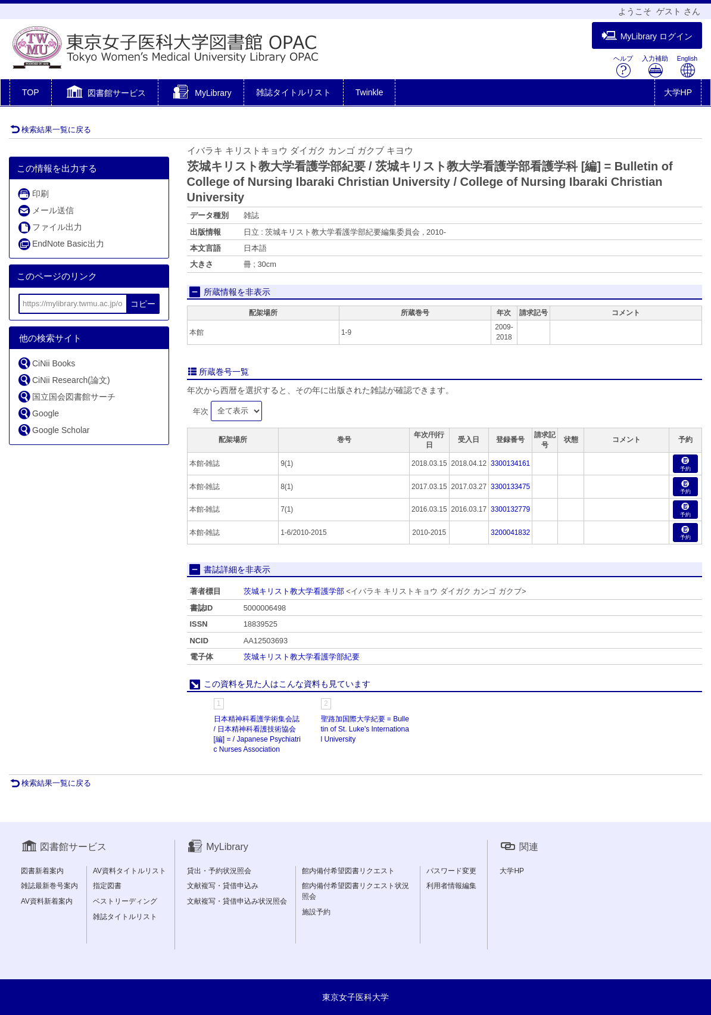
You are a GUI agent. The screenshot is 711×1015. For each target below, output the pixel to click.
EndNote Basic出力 (60, 244)
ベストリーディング (125, 901)
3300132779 (510, 509)
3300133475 (510, 486)
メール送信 (45, 210)
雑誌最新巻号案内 (49, 886)
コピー (142, 304)
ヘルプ (623, 66)
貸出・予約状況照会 (219, 871)
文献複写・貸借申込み (222, 886)
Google (38, 413)
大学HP (678, 92)
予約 (685, 464)
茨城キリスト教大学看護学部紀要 (302, 656)
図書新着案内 (42, 871)
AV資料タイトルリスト (129, 871)
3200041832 (510, 532)
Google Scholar (53, 430)
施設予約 (316, 912)
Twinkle (369, 92)
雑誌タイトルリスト (293, 92)
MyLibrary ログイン (647, 36)
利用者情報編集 (451, 886)
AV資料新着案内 (47, 901)
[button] (105, 93)
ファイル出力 (49, 227)
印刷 (33, 194)
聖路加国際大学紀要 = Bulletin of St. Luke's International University (365, 729)
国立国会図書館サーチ (66, 396)
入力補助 (655, 66)
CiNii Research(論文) (63, 379)
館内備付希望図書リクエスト (348, 871)
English (687, 66)
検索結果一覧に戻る (50, 129)
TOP (30, 92)
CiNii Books (46, 363)
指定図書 (107, 886)
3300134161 (510, 463)
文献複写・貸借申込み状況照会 (237, 901)
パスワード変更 (451, 871)
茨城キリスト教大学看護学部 (294, 591)
